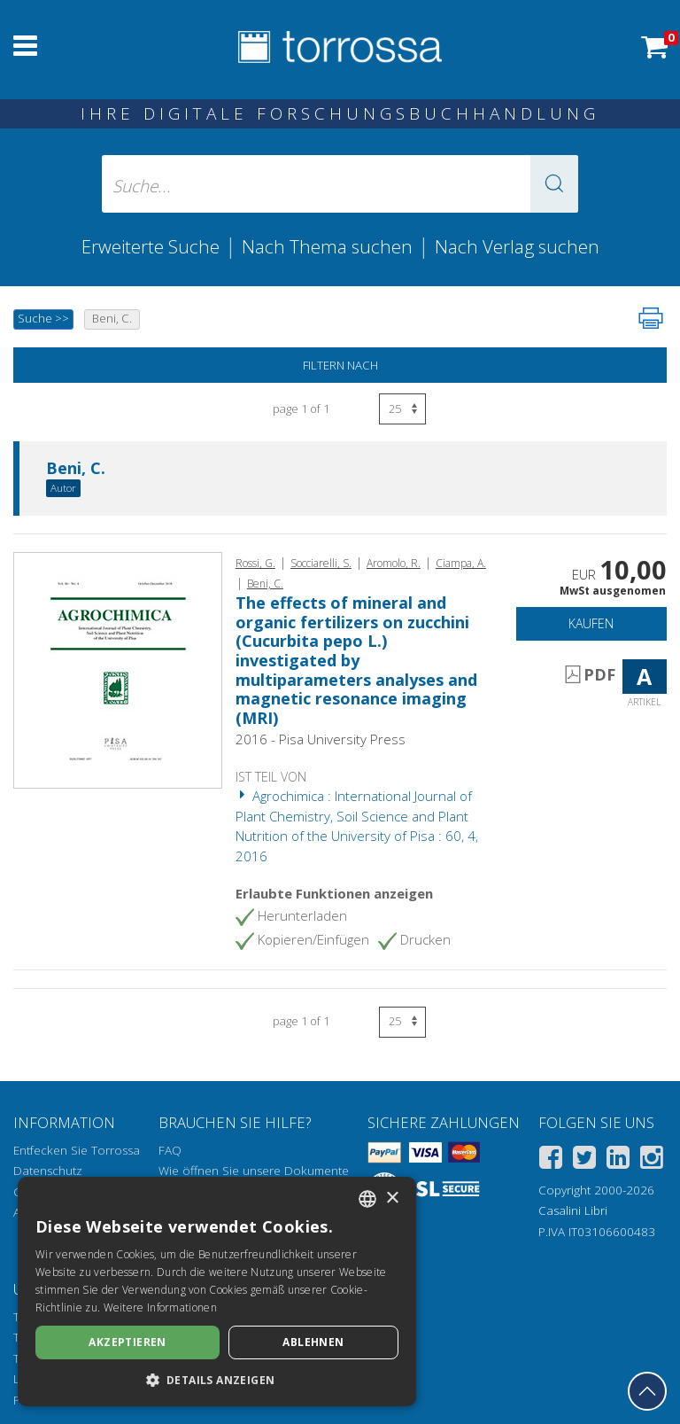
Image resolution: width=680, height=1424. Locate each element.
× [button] (391, 1198)
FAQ (170, 1150)
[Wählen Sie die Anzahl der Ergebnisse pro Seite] (402, 408)
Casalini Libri (572, 1210)
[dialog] (217, 1291)
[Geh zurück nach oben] (647, 1391)
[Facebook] (551, 1160)
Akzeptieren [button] (127, 1342)
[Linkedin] (618, 1160)
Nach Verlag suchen (517, 246)
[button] (554, 184)
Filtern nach (340, 365)
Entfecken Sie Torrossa (76, 1150)
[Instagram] (652, 1160)
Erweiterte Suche (150, 246)
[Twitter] (584, 1160)
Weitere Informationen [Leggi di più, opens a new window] (160, 1307)
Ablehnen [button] (313, 1342)
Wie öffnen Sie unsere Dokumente (253, 1171)
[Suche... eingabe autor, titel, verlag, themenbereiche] (340, 184)
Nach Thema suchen (327, 246)
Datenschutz (47, 1171)
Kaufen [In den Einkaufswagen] (591, 623)
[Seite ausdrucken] (651, 318)
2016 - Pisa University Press (321, 739)
